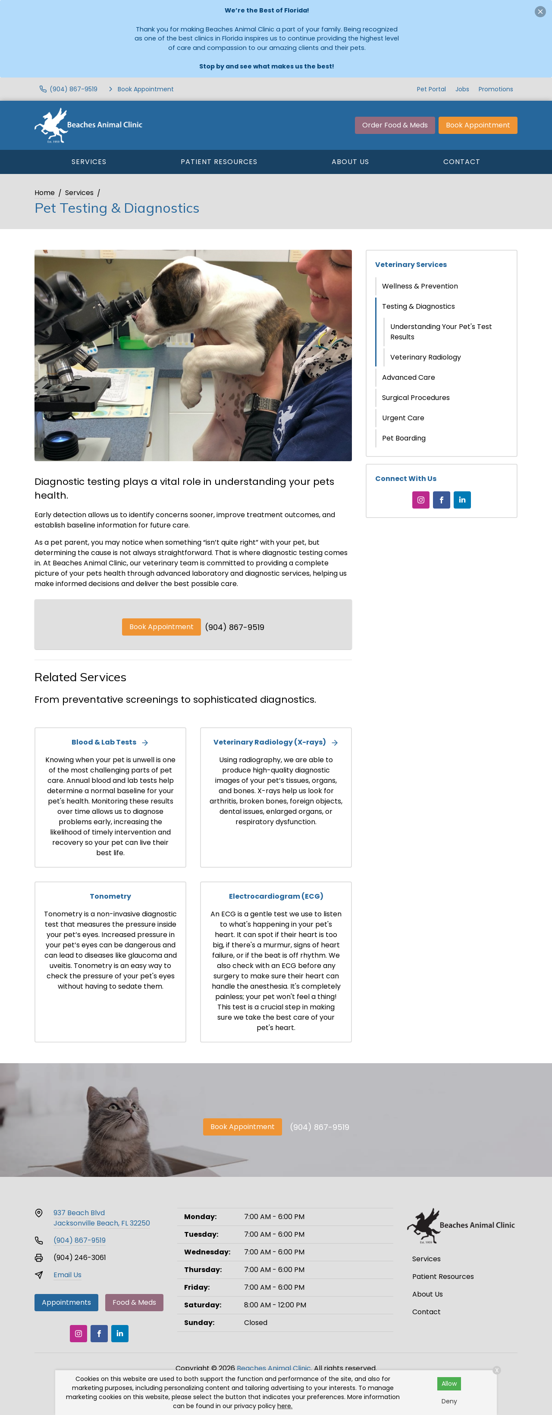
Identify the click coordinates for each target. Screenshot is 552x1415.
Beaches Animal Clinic (274, 1368)
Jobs (462, 89)
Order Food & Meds (395, 125)
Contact (461, 162)
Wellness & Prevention (420, 286)
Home (44, 193)
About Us (350, 162)
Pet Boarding (404, 438)
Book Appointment (478, 125)
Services (89, 162)
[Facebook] (441, 500)
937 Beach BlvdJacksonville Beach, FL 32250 (101, 1218)
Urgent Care (403, 418)
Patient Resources (219, 162)
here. (284, 1406)
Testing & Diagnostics (418, 306)
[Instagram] (421, 500)
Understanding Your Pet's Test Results (441, 332)
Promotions (496, 89)
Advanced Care (408, 377)
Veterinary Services (411, 265)
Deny (449, 1401)
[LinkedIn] (462, 500)
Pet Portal (431, 89)
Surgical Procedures (416, 398)
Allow (449, 1383)
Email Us (67, 1275)
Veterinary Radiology (425, 357)
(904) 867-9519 (234, 627)
